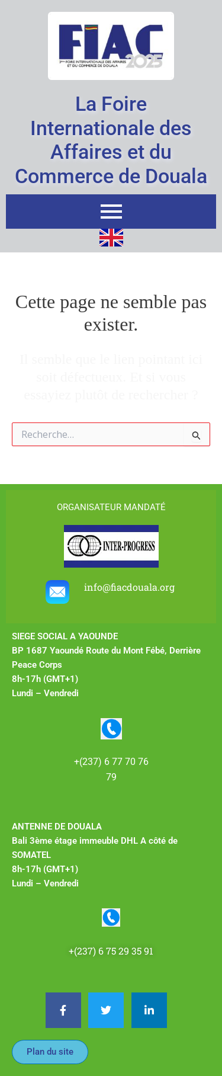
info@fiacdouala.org (130, 587)
